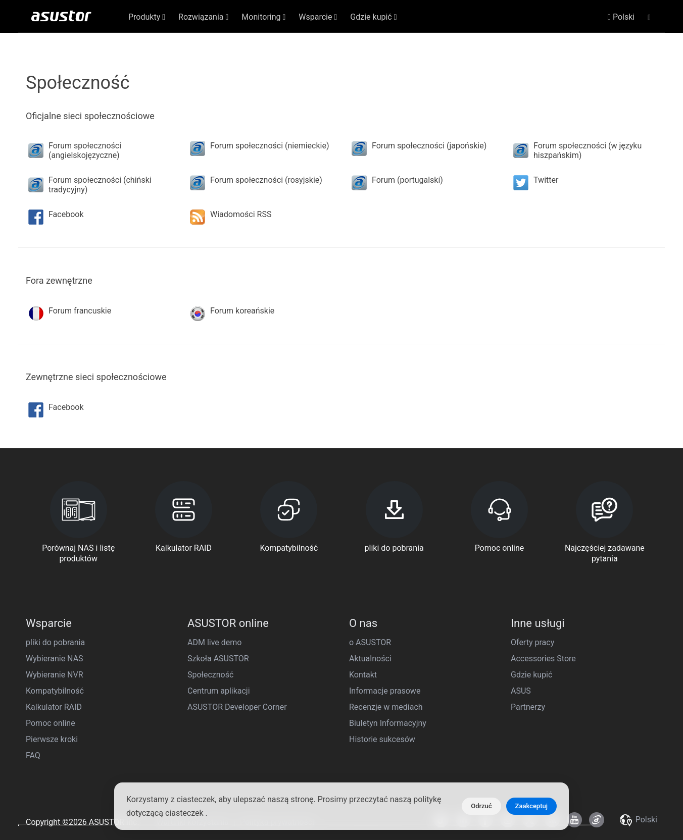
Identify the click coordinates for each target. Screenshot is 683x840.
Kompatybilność (55, 691)
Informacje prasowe (384, 691)
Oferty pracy (532, 642)
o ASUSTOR (370, 642)
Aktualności (370, 658)
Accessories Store (543, 658)
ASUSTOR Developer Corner (237, 707)
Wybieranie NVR (54, 674)
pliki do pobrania (55, 642)
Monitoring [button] (263, 17)
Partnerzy (528, 707)
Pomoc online (50, 723)
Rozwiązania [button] (203, 17)
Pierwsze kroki (52, 739)
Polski (621, 17)
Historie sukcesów (382, 739)
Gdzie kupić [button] (373, 17)
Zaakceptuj (531, 806)
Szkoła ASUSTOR (218, 658)
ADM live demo (214, 642)
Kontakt (363, 674)
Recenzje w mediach (386, 707)
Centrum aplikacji (218, 691)
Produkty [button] (146, 17)
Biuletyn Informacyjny (387, 723)
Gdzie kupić (531, 674)
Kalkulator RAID (54, 707)
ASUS (521, 691)
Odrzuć (481, 806)
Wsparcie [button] (318, 17)
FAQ (33, 755)
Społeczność (210, 674)
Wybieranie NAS (54, 658)
